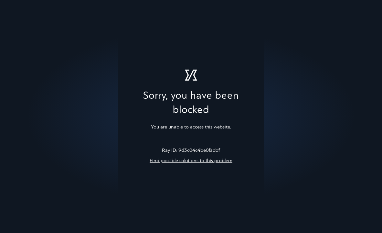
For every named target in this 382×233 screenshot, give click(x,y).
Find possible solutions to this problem (191, 160)
